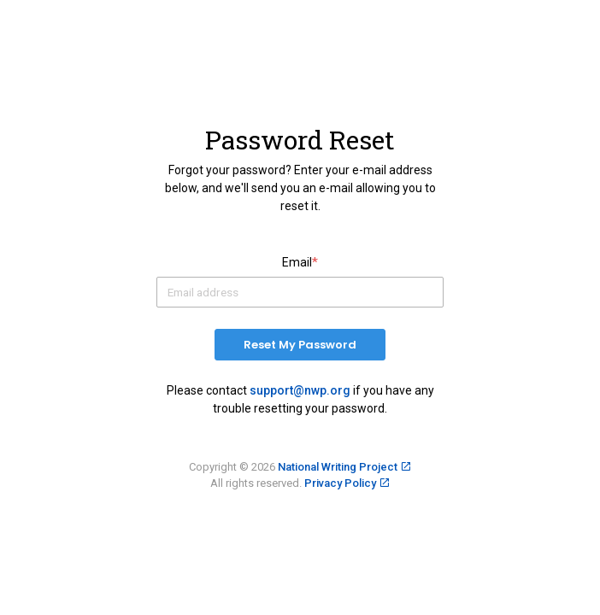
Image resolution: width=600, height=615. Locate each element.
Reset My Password (300, 345)
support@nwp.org (300, 390)
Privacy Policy (340, 483)
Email (300, 262)
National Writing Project (337, 466)
